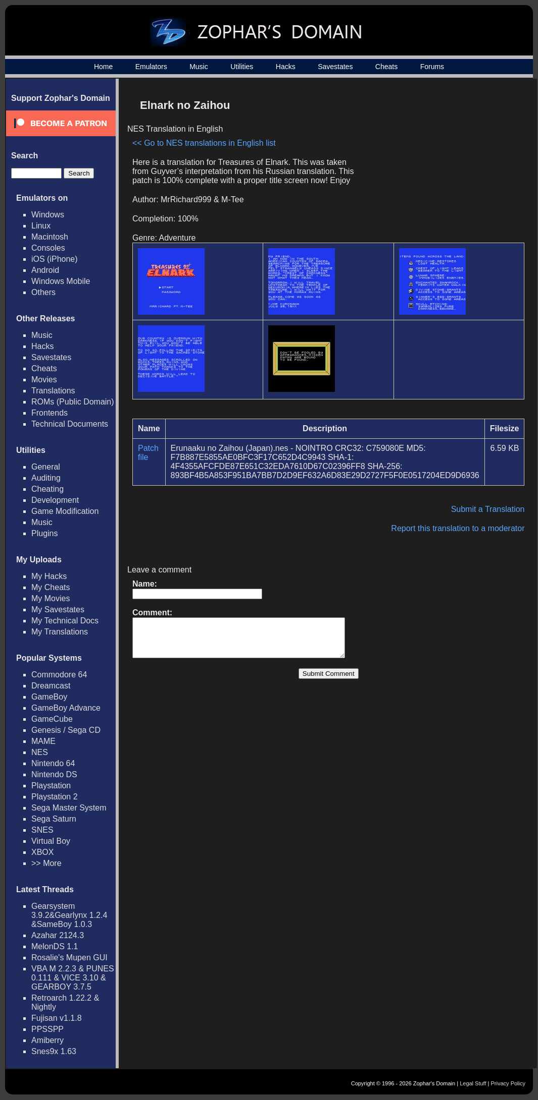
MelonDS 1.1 (54, 946)
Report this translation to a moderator (457, 528)
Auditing (46, 478)
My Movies (50, 598)
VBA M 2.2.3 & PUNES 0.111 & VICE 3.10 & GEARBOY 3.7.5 (72, 977)
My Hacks (49, 576)
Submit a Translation (488, 509)
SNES (42, 830)
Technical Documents (69, 424)
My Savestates (57, 609)
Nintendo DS (54, 774)
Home (103, 67)
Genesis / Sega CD (66, 730)
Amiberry (47, 1040)
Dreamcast (50, 685)
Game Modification (65, 511)
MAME (43, 741)
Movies (44, 379)
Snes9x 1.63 (53, 1051)
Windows (47, 214)
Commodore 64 (59, 674)
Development (55, 500)
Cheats (386, 67)
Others (43, 292)
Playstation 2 (54, 796)
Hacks (286, 67)
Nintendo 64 (53, 763)
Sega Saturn (53, 819)
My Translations (59, 631)
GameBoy (49, 696)
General (45, 466)
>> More (46, 863)
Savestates (335, 67)
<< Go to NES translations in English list (204, 143)
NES (39, 752)
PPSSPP (47, 1029)
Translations (53, 390)
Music (198, 67)
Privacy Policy (508, 1083)
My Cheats (50, 587)
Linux (41, 225)
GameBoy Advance (66, 708)
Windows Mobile (60, 281)
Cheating (47, 489)
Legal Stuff (473, 1083)
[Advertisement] (438, 164)
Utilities (241, 67)
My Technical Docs (65, 620)
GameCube (52, 719)
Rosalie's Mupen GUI (69, 957)
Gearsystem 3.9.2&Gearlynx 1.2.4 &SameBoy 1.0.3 (69, 915)
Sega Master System (69, 807)
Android (45, 270)
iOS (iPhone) (54, 259)
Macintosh (49, 237)
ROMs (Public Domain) (72, 401)
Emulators (151, 67)
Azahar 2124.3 (57, 935)
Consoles (48, 248)
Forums (432, 67)
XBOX (42, 852)
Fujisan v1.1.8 (56, 1018)
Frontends (49, 413)
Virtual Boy (50, 841)
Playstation (51, 785)
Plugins (44, 533)
